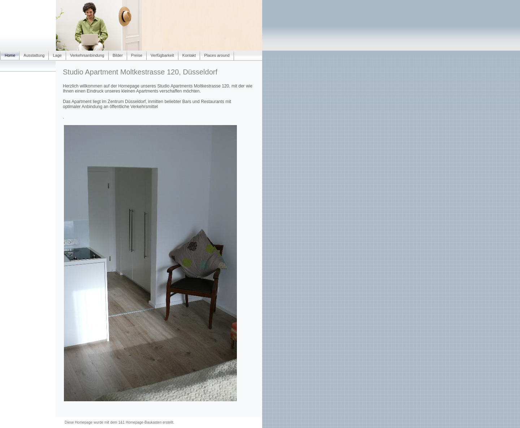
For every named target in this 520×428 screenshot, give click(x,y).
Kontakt (189, 55)
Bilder (118, 55)
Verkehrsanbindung (87, 55)
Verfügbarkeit (162, 55)
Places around (216, 55)
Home (10, 55)
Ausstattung (33, 55)
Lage (57, 55)
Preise (136, 55)
